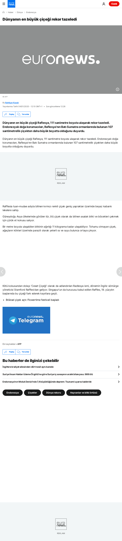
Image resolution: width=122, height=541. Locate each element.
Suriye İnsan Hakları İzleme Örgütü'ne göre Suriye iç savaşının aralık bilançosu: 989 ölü (48, 374)
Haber (10, 12)
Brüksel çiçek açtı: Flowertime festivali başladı (32, 299)
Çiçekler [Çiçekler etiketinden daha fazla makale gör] (32, 392)
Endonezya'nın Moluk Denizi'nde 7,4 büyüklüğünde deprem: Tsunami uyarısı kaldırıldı (47, 381)
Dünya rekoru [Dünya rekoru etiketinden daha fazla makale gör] (53, 392)
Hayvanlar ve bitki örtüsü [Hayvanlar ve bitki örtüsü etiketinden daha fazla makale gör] (83, 392)
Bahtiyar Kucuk (12, 102)
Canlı (114, 3)
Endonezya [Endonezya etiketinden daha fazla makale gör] (13, 392)
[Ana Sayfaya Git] (11, 4)
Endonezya (31, 12)
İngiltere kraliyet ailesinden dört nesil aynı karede (28, 366)
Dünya (20, 12)
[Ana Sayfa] (3, 12)
